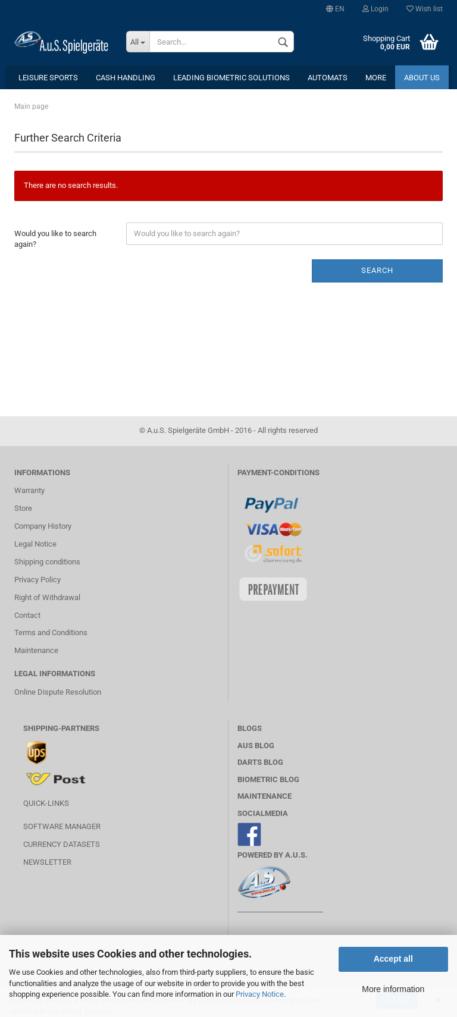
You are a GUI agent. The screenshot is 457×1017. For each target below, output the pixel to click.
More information (393, 989)
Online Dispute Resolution (57, 692)
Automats (328, 77)
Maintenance (36, 650)
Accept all (393, 958)
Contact (27, 615)
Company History (42, 526)
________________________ (280, 909)
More (375, 77)
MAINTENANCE (264, 796)
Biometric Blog (268, 779)
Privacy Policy (37, 579)
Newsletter (47, 862)
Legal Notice (35, 543)
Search (377, 270)
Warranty (29, 490)
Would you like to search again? (55, 239)
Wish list (424, 9)
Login (375, 9)
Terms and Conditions (50, 632)
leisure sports (48, 77)
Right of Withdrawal (47, 597)
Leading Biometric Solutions (231, 77)
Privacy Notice (260, 994)
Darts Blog (260, 762)
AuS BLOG (255, 745)
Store (23, 508)
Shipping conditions (47, 561)
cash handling (125, 77)
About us (422, 77)
